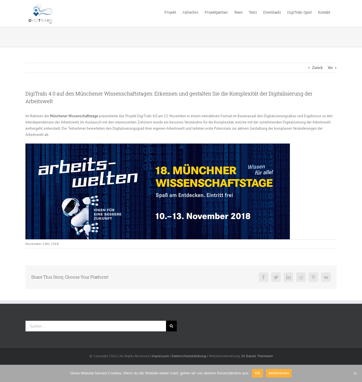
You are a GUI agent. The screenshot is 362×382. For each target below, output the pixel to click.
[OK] (355, 373)
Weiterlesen (279, 373)
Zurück (317, 67)
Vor (330, 67)
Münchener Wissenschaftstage (74, 116)
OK (257, 373)
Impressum (160, 356)
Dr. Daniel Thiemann (257, 356)
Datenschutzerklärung (189, 356)
